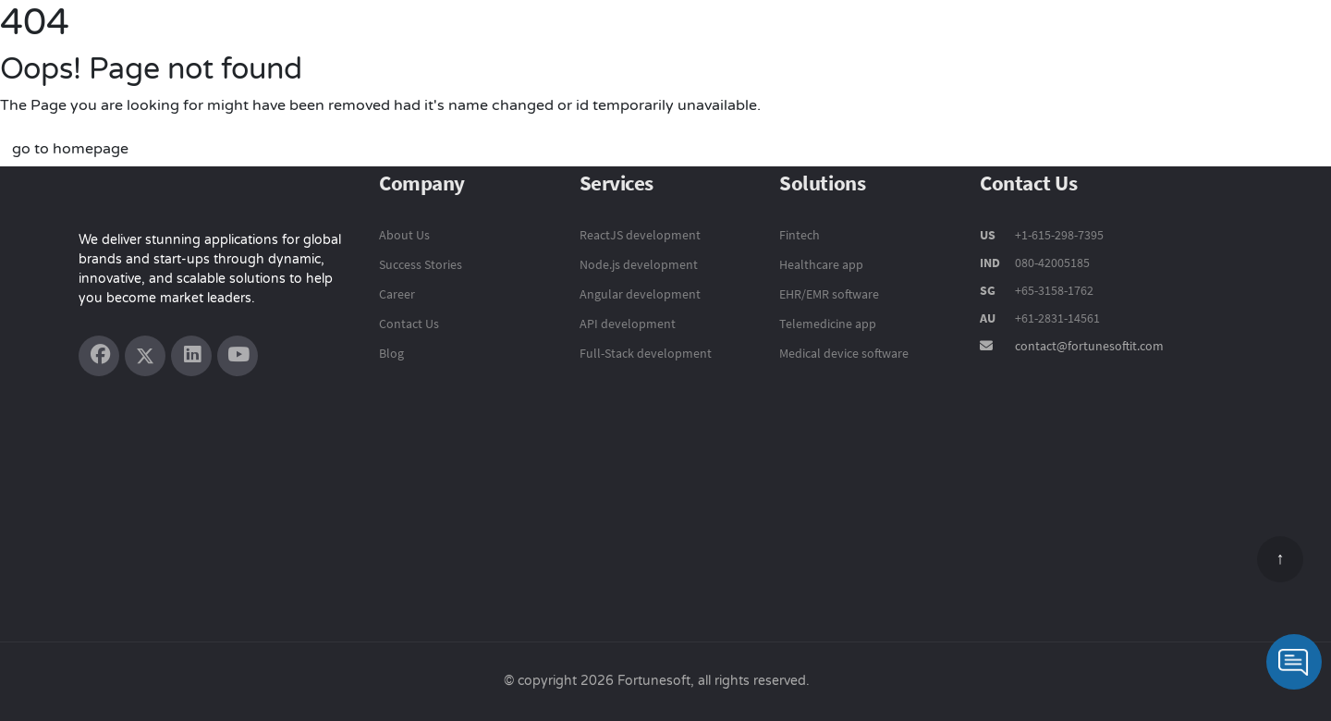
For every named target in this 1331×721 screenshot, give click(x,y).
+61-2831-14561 (1057, 318)
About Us (404, 234)
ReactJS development (640, 234)
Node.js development (639, 264)
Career (397, 294)
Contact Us (1259, 43)
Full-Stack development (646, 353)
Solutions (924, 42)
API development (628, 323)
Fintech (799, 234)
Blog (391, 353)
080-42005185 (1051, 262)
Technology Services (790, 42)
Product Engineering (617, 42)
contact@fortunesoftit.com (1089, 345)
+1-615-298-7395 (1058, 234)
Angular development (640, 294)
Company (1158, 43)
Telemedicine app (827, 323)
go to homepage (70, 149)
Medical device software (844, 353)
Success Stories (1040, 43)
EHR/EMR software (829, 294)
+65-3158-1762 (1054, 290)
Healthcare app (821, 264)
